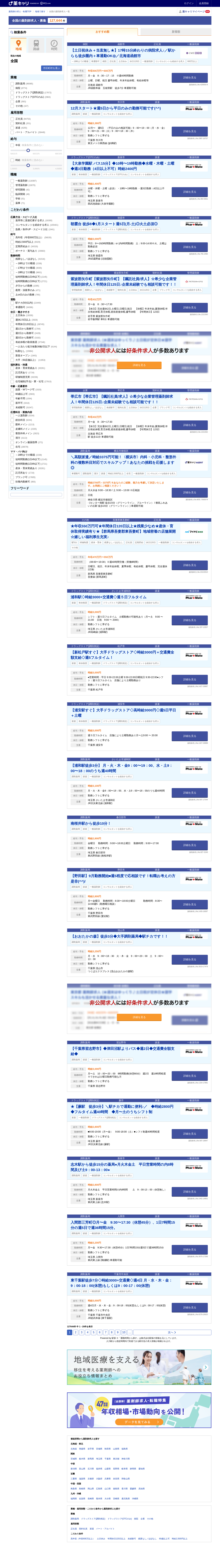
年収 (29, 145)
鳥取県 (74, 1488)
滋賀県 (82, 1478)
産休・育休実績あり (30, 368)
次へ (172, 1332)
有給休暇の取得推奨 (30, 342)
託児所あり (24, 372)
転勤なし (24, 351)
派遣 (21, 127)
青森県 (82, 1449)
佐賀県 (82, 1498)
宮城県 (99, 1449)
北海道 (74, 1449)
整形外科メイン (27, 433)
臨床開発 (22, 194)
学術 (20, 198)
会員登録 (204, 3)
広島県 (99, 1488)
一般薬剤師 (26, 180)
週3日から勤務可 (27, 337)
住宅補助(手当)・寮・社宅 (33, 381)
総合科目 (23, 420)
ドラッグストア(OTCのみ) (33, 97)
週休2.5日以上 (26, 319)
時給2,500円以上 (27, 241)
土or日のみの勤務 (27, 294)
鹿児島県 (126, 1498)
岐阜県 (125, 1469)
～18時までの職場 (28, 272)
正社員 (23, 118)
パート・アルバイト (30, 132)
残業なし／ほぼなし (30, 258)
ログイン (189, 3)
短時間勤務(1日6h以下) (31, 281)
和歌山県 (126, 1478)
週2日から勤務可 (27, 333)
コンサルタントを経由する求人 (36, 224)
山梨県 (107, 1469)
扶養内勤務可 (25, 481)
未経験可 (24, 407)
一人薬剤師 (24, 415)
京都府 (91, 1478)
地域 (18, 45)
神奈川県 (126, 1459)
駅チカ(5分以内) (28, 302)
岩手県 (91, 1449)
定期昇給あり (26, 246)
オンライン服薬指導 (29, 442)
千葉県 (107, 1459)
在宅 (21, 446)
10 (123, 1332)
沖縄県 (135, 1498)
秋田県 (107, 1449)
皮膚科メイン (26, 428)
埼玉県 (99, 1459)
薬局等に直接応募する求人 (33, 220)
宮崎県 (116, 1498)
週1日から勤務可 (27, 328)
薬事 (20, 203)
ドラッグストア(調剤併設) (33, 92)
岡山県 (91, 1488)
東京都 (116, 1459)
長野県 (116, 1469)
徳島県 (116, 1488)
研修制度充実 (26, 377)
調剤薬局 (24, 83)
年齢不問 (23, 398)
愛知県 (142, 1469)
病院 (21, 88)
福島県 (125, 1449)
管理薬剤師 (25, 185)
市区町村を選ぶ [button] (51, 68)
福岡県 (74, 1498)
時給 (29, 160)
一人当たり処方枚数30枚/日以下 (36, 346)
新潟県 (74, 1469)
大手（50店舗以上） (30, 360)
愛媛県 (133, 1488)
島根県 (82, 1488)
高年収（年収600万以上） (33, 237)
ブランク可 (25, 477)
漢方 (21, 437)
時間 (54, 45)
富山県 (82, 1469)
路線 (36, 45)
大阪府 (99, 1478)
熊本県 (99, 1498)
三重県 (74, 1478)
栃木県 (82, 1459)
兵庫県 (107, 1478)
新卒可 (22, 403)
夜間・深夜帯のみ (27, 290)
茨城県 (74, 1459)
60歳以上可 (25, 394)
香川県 (125, 1488)
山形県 (116, 1449)
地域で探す (40, 11)
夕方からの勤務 (27, 285)
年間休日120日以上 (29, 324)
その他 (21, 106)
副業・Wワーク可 (28, 389)
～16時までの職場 (28, 263)
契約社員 (23, 123)
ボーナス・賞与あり (30, 250)
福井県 (99, 1469)
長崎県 (91, 1498)
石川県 (91, 1469)
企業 (20, 101)
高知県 (142, 1488)
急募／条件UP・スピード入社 (34, 229)
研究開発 (22, 189)
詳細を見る (189, 77)
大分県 (107, 1498)
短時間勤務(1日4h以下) (31, 276)
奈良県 (116, 1478)
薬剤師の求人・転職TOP (20, 11)
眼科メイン (24, 424)
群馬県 (91, 1459)
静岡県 (133, 1469)
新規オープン (26, 355)
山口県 (107, 1488)
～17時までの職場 (28, 267)
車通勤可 (24, 307)
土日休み (24, 315)
